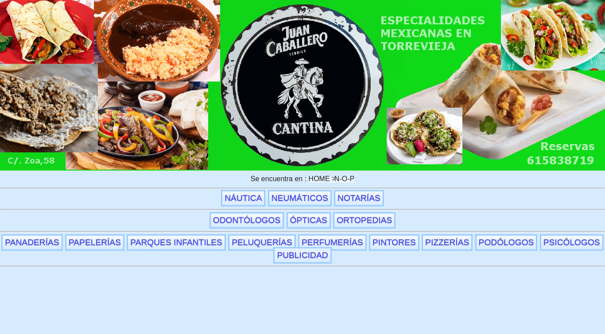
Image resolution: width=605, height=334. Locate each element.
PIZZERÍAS (447, 242)
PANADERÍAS (32, 242)
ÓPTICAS (308, 220)
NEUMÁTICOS (299, 198)
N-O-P (344, 179)
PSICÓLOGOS (571, 242)
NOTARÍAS (358, 198)
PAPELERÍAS (95, 242)
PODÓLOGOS (506, 242)
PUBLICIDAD (302, 255)
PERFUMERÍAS (332, 242)
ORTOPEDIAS (364, 220)
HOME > (322, 179)
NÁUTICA (243, 198)
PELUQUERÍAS (262, 242)
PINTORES (394, 242)
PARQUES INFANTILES (176, 242)
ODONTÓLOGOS (246, 220)
